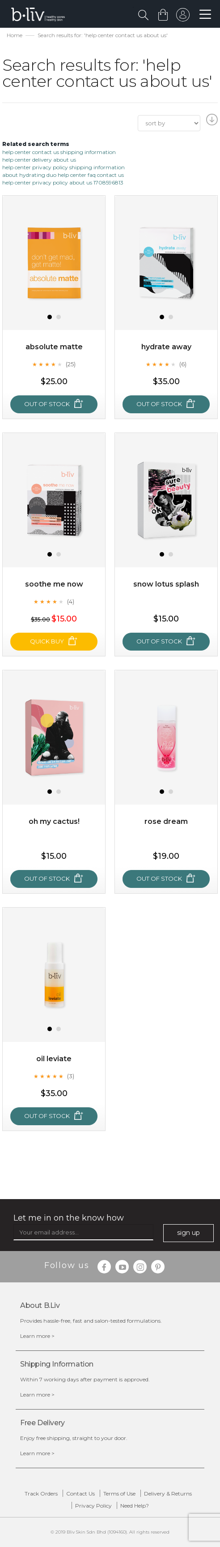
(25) (71, 364)
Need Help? (134, 1505)
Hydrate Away (166, 347)
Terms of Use (119, 1493)
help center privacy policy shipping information (63, 167)
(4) (70, 601)
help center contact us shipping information (59, 152)
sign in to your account (183, 17)
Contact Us (80, 1493)
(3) (70, 1076)
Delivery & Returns (168, 1493)
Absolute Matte (54, 347)
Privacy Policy (93, 1505)
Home (14, 35)
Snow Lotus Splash (166, 584)
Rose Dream (166, 821)
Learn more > (37, 1336)
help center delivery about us (39, 159)
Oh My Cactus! (54, 821)
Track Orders (41, 1493)
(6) (182, 364)
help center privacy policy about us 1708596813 (62, 182)
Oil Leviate (54, 1058)
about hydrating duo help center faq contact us (63, 174)
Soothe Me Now (54, 584)
